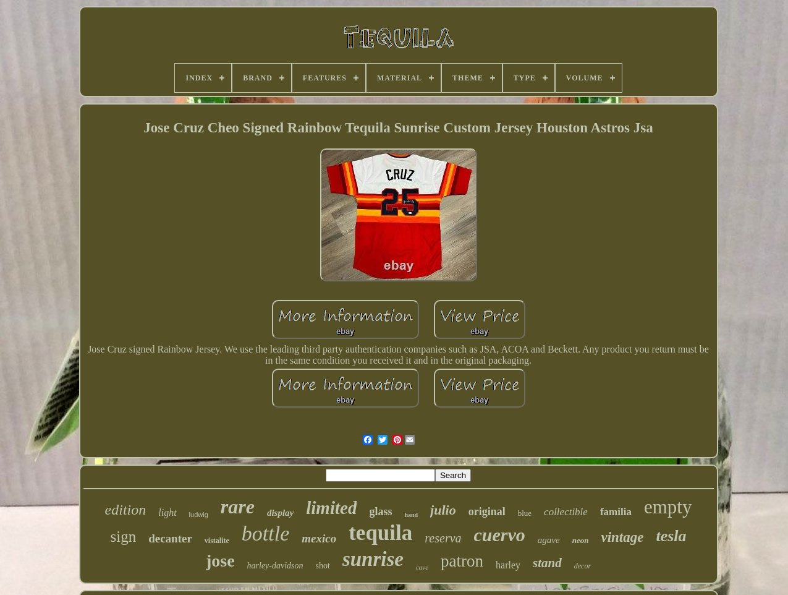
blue (525, 513)
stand (547, 562)
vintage (622, 537)
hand (411, 515)
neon (580, 540)
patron (462, 561)
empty (668, 507)
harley (508, 565)
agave (549, 540)
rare (238, 506)
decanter (170, 538)
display (280, 513)
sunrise (373, 559)
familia (616, 512)
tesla (671, 536)
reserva (443, 538)
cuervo (499, 534)
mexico (319, 538)
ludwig (198, 514)
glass (380, 511)
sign (123, 536)
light (167, 512)
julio (443, 510)
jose (220, 560)
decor (582, 566)
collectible (566, 512)
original (487, 511)
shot (323, 565)
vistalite (217, 540)
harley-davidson (275, 565)
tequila (380, 533)
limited (331, 508)
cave (422, 567)
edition (125, 510)
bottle (265, 533)
